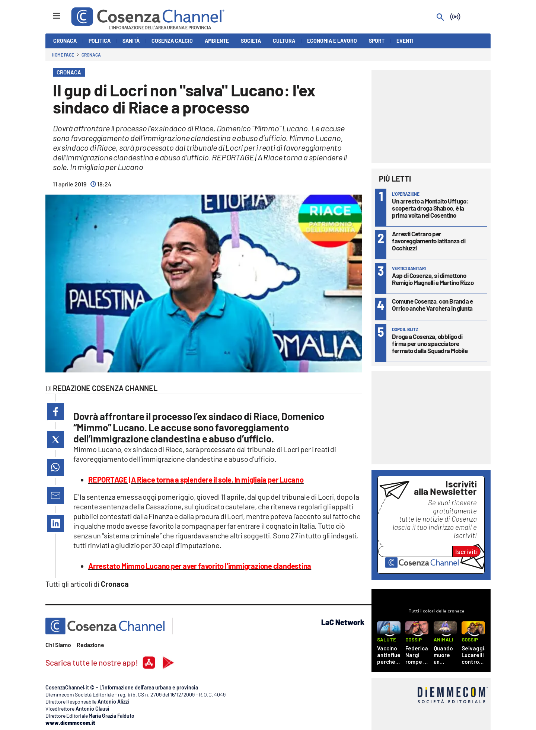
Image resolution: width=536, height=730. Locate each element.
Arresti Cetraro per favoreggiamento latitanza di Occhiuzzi (428, 241)
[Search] (440, 17)
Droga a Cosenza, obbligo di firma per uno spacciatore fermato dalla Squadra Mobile (430, 343)
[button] (55, 411)
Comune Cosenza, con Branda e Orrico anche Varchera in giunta (432, 304)
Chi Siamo (58, 644)
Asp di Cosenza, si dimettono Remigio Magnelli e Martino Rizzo (432, 279)
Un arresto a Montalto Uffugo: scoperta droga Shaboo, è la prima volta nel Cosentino (430, 208)
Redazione (90, 644)
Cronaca (91, 54)
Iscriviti (466, 551)
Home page (63, 54)
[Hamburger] (49, 12)
